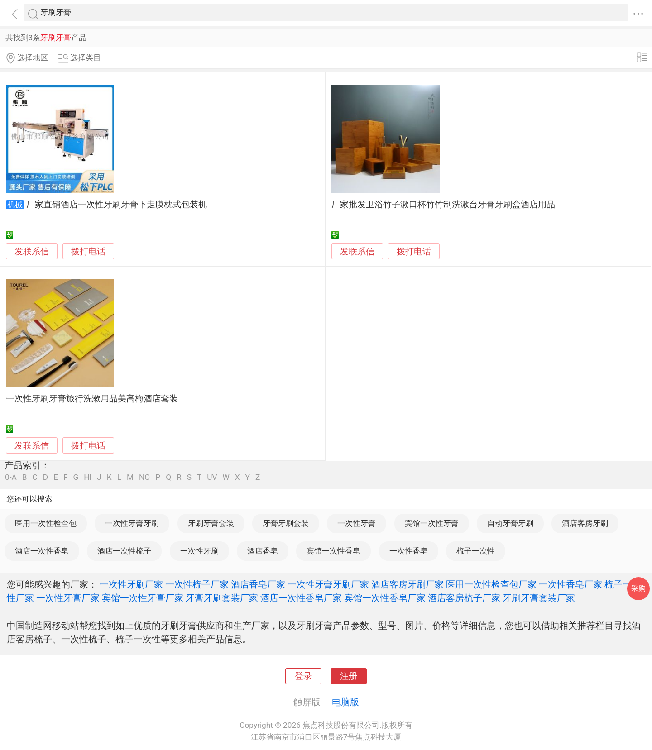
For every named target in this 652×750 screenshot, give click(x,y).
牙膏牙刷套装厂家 (222, 597)
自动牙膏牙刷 (510, 523)
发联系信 (31, 252)
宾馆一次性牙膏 (432, 523)
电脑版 (345, 702)
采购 (638, 588)
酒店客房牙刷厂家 (407, 584)
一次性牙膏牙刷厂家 (328, 584)
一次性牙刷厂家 (131, 584)
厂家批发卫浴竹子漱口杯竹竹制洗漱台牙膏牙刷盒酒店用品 (443, 205)
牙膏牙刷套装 (286, 523)
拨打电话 (88, 251)
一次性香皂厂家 (570, 584)
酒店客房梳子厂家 (464, 597)
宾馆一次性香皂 (333, 550)
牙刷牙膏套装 (211, 523)
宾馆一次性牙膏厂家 (142, 597)
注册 (348, 676)
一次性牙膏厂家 (68, 597)
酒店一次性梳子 (124, 550)
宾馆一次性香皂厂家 (385, 597)
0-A (11, 477)
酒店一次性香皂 (42, 550)
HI (87, 477)
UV (212, 477)
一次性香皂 (408, 550)
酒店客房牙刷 (585, 523)
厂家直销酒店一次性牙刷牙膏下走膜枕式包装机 (116, 205)
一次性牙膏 (356, 523)
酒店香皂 (262, 550)
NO (144, 477)
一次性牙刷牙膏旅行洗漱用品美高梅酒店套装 (92, 399)
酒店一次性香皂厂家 (301, 597)
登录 (303, 676)
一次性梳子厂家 (197, 584)
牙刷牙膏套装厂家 (539, 597)
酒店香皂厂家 (258, 584)
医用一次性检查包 (46, 523)
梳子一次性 (475, 550)
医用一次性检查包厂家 (491, 584)
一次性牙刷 (199, 550)
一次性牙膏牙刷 (132, 523)
